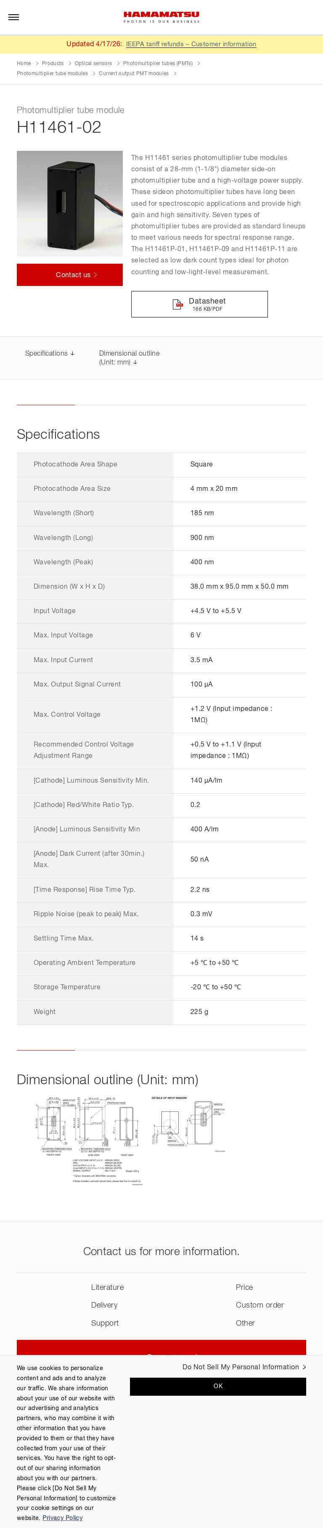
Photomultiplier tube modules (52, 73)
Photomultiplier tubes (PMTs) (158, 63)
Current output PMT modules (134, 73)
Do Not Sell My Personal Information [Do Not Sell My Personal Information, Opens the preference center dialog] (241, 1367)
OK (218, 1386)
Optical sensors (93, 63)
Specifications (46, 354)
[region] (161, 1441)
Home (24, 63)
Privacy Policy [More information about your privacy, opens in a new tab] (62, 1518)
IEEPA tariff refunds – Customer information (191, 44)
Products (53, 63)
